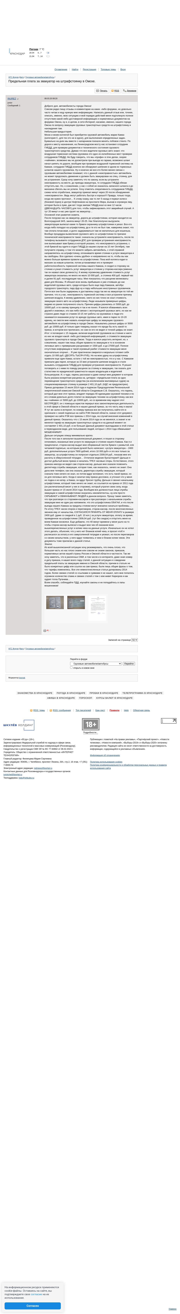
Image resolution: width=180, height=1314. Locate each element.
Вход (123, 69)
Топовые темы (108, 69)
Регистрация (89, 69)
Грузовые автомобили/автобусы (39, 77)
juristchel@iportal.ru (13, 774)
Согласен (33, 1305)
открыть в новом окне (82, 668)
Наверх (172, 1308)
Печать (101, 90)
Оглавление (60, 69)
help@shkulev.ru (26, 778)
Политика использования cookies (106, 762)
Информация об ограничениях (105, 755)
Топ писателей (83, 710)
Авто (22, 77)
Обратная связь (141, 710)
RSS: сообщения (62, 710)
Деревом (129, 90)
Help (126, 710)
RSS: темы (39, 710)
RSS (115, 90)
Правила (114, 710)
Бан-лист (100, 710)
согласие (36, 1294)
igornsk (22, 678)
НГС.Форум (13, 77)
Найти (75, 69)
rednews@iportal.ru (43, 768)
